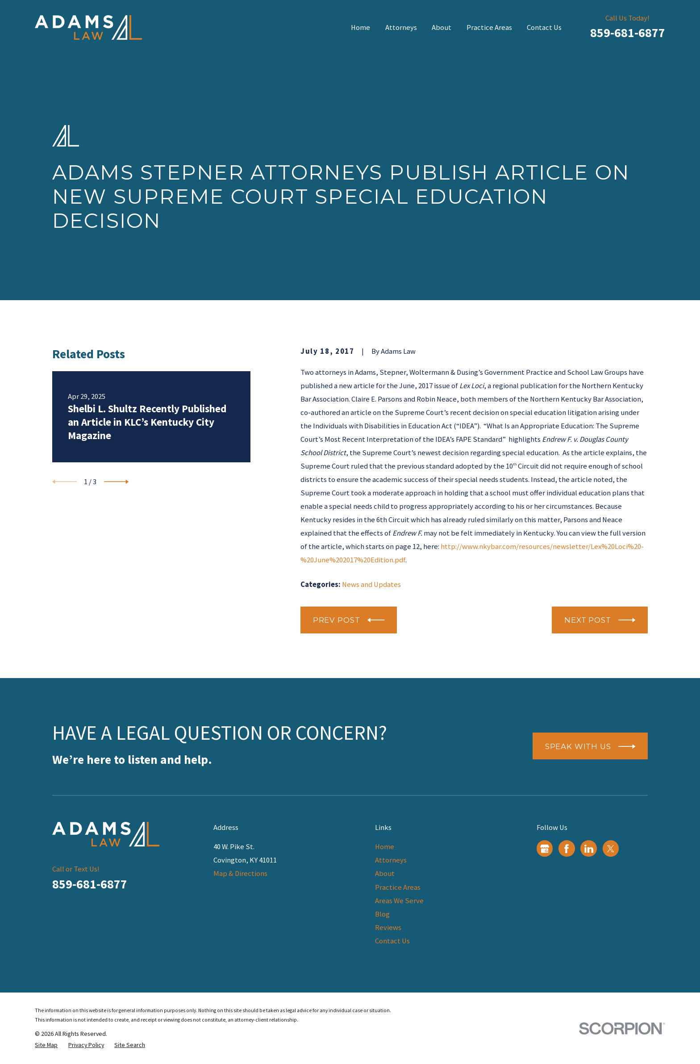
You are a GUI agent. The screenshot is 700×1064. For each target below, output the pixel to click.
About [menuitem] (441, 27)
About (385, 873)
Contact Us (392, 941)
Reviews (388, 927)
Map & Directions (240, 873)
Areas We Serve (399, 900)
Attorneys (391, 860)
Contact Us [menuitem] (544, 27)
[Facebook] (566, 848)
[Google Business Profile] (544, 848)
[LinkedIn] (588, 848)
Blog (382, 914)
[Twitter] (610, 848)
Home (384, 846)
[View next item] (116, 481)
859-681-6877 (627, 33)
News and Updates (371, 584)
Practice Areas (398, 887)
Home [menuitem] (360, 27)
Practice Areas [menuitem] (489, 27)
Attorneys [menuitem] (401, 27)
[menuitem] (46, 1045)
